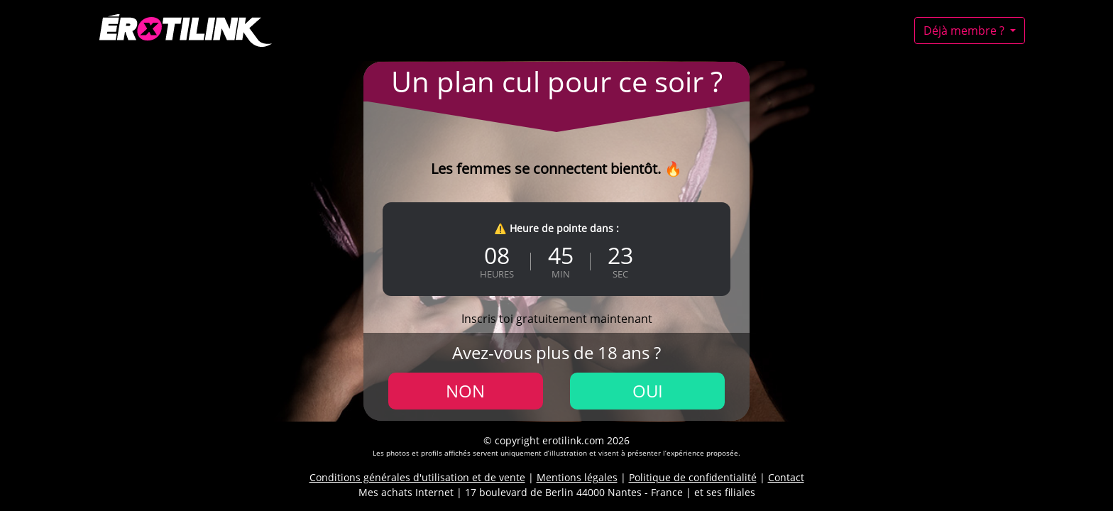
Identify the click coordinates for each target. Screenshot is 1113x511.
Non (465, 390)
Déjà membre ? (965, 30)
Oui (647, 390)
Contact (786, 477)
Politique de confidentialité (693, 477)
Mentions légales (577, 477)
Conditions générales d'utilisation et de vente (417, 477)
